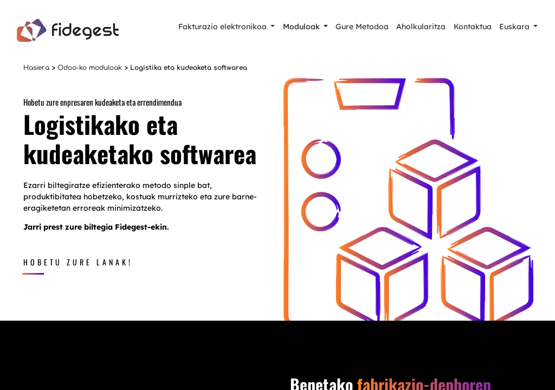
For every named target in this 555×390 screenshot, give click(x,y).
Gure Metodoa (362, 26)
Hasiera (36, 68)
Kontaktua (473, 26)
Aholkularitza (421, 26)
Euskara (514, 26)
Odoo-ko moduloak (89, 68)
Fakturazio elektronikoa (222, 26)
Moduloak (301, 26)
